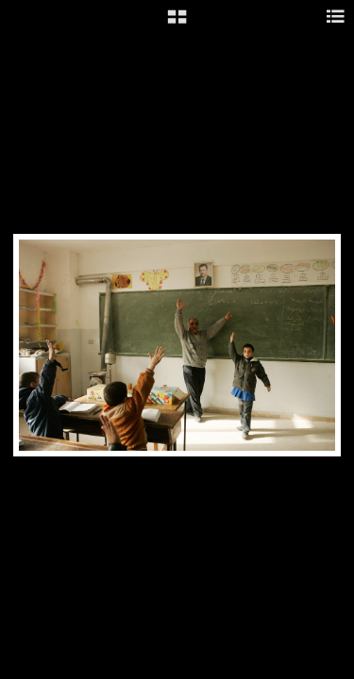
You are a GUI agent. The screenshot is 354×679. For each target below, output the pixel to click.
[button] (177, 24)
